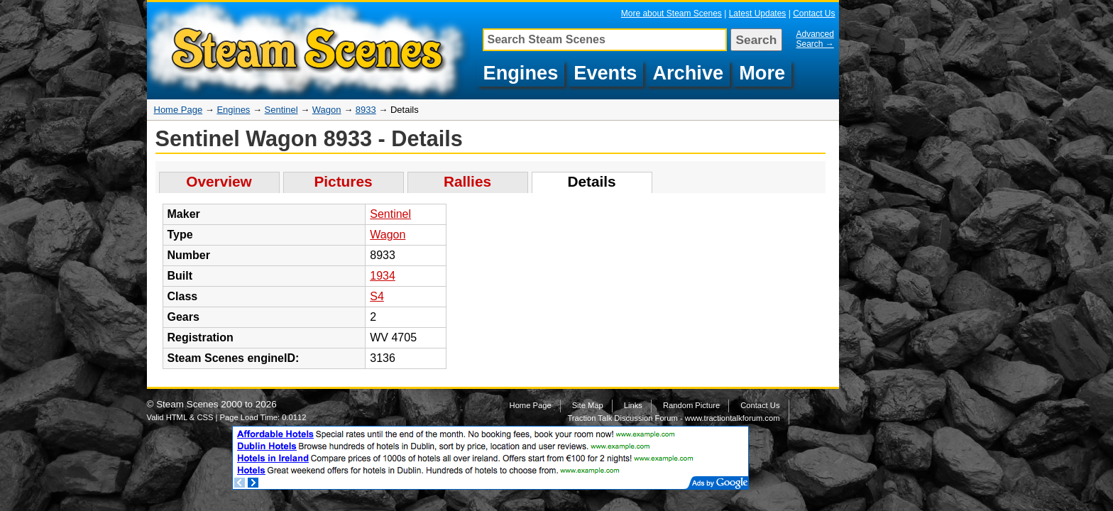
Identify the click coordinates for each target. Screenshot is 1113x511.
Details (591, 181)
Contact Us (814, 13)
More (762, 73)
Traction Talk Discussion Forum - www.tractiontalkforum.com (673, 418)
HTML (176, 417)
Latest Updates (757, 13)
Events (605, 73)
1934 (382, 276)
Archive (687, 73)
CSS (205, 417)
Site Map (587, 405)
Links (633, 405)
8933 (366, 109)
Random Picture (691, 405)
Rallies (467, 181)
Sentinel (281, 109)
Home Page (178, 109)
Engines (521, 73)
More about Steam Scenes (671, 13)
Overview (219, 181)
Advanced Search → (815, 39)
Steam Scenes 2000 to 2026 (216, 404)
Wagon (326, 109)
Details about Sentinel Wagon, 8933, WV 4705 (310, 50)
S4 (377, 296)
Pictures (343, 181)
